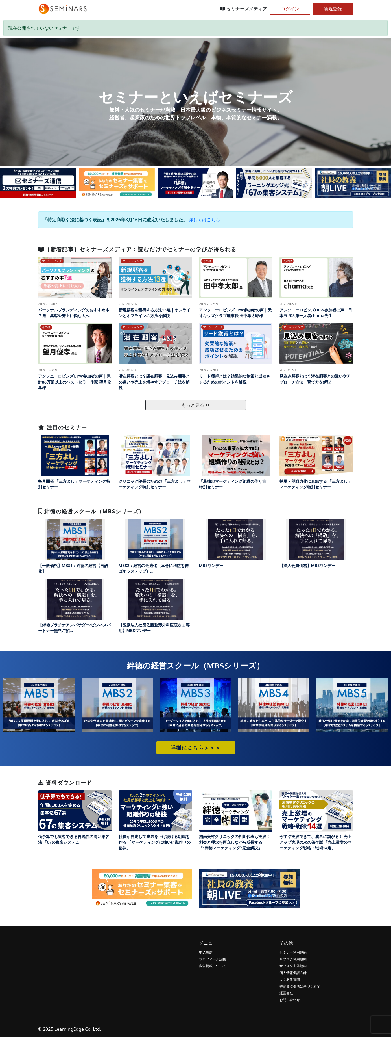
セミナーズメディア (243, 9)
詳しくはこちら (204, 220)
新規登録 (333, 9)
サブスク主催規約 (293, 966)
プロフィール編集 (212, 959)
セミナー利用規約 (293, 952)
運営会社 (286, 993)
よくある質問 (289, 979)
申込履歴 (206, 952)
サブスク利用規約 (293, 959)
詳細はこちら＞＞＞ (195, 747)
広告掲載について (212, 966)
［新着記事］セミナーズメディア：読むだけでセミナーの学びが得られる (137, 249)
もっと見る (195, 405)
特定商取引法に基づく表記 (299, 986)
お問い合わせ (289, 999)
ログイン (290, 9)
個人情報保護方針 (293, 972)
